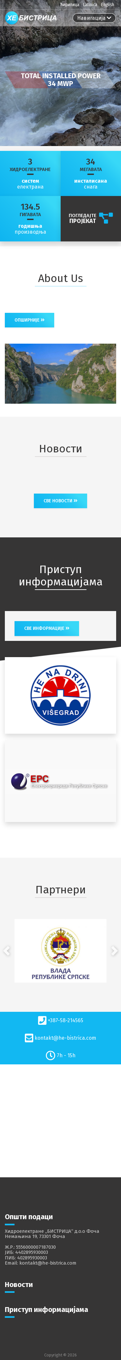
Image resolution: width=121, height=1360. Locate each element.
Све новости (60, 501)
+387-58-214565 (65, 1020)
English (107, 4)
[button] (6, 951)
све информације (46, 628)
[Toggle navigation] (94, 18)
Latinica (90, 4)
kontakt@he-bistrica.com (65, 1038)
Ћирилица (69, 4)
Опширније (30, 320)
